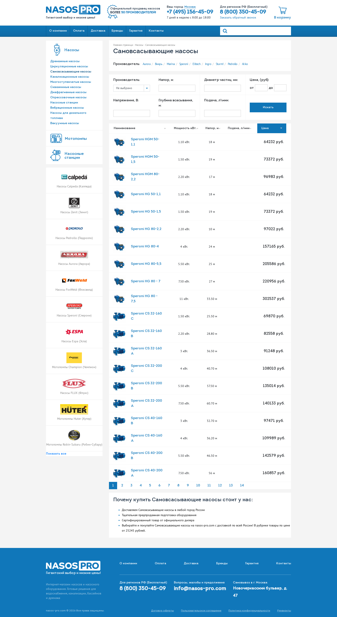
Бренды (117, 30)
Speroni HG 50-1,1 (146, 194)
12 (220, 485)
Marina (171, 64)
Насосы (71, 50)
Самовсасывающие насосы (70, 71)
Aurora (146, 64)
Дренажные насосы (65, 61)
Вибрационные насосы (67, 108)
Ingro (208, 64)
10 (198, 485)
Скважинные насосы (65, 87)
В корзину (282, 17)
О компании (58, 30)
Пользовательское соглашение (201, 610)
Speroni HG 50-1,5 (146, 211)
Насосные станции (64, 102)
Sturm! (219, 64)
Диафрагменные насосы (68, 92)
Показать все (56, 453)
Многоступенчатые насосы (70, 82)
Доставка (98, 30)
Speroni (183, 64)
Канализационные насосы (69, 77)
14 (242, 485)
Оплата (78, 30)
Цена (271, 128)
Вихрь (158, 64)
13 (231, 485)
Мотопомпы (76, 139)
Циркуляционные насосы (69, 66)
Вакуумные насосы (64, 123)
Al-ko (245, 64)
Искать (268, 107)
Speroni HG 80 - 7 (146, 281)
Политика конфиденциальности (249, 610)
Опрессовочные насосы (68, 97)
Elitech (196, 64)
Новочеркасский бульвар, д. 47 (260, 592)
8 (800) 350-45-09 (243, 12)
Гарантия (135, 30)
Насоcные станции (74, 156)
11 (209, 485)
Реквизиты (284, 610)
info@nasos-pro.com (200, 588)
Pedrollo (232, 64)
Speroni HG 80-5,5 (146, 264)
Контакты (156, 30)
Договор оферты (162, 610)
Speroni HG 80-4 (145, 246)
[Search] (255, 31)
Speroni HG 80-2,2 (146, 229)
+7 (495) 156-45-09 (190, 12)
